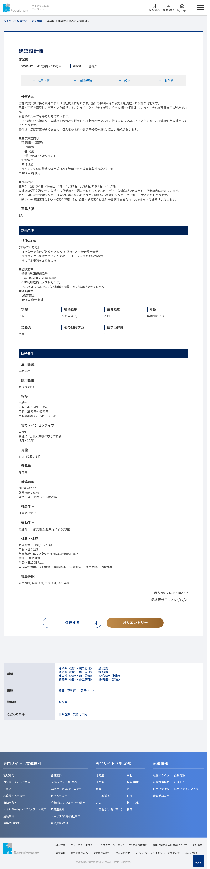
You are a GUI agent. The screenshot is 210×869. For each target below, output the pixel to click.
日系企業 (64, 714)
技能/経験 (82, 80)
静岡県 (63, 702)
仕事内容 (41, 80)
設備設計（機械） (110, 676)
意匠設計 (104, 668)
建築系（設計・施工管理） (76, 668)
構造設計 (104, 672)
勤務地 (166, 80)
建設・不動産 (67, 690)
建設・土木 (88, 690)
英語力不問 (80, 714)
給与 (124, 80)
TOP (198, 863)
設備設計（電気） (110, 680)
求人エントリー (135, 622)
